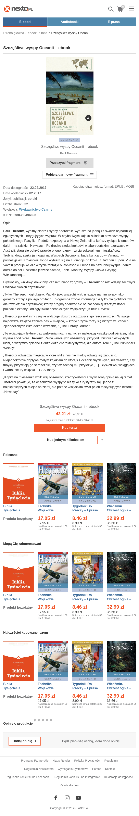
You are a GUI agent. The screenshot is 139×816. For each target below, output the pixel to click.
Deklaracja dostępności (119, 777)
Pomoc (96, 769)
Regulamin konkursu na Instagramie (77, 777)
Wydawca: (11, 209)
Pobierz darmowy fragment (66, 174)
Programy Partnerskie (34, 760)
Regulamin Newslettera (39, 769)
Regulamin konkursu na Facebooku (27, 777)
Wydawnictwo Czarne (35, 209)
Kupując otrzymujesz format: (93, 186)
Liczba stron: (13, 204)
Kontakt (110, 769)
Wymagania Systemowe (73, 769)
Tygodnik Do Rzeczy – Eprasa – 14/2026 (85, 510)
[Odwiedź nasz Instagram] (67, 798)
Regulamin (111, 760)
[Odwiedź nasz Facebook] (55, 798)
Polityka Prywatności (87, 760)
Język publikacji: (15, 198)
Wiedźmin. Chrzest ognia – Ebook (119, 510)
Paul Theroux (68, 153)
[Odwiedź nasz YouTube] (78, 798)
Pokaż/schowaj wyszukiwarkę (111, 9)
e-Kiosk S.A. (81, 808)
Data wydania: (14, 193)
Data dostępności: (16, 187)
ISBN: (8, 215)
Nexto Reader (61, 760)
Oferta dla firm (70, 785)
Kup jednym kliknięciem (65, 440)
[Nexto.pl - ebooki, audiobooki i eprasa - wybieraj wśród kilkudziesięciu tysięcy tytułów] (18, 8)
